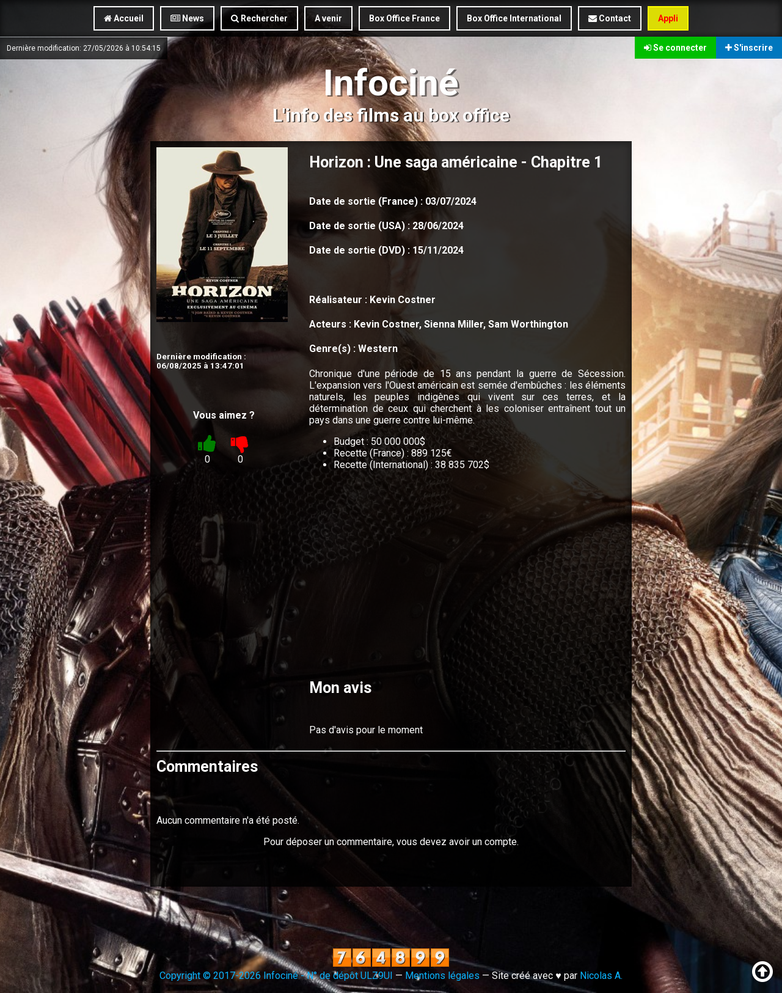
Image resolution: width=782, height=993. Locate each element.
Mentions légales (442, 975)
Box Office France (404, 18)
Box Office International (514, 18)
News (187, 18)
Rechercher (259, 18)
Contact (609, 18)
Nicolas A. (601, 975)
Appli (668, 18)
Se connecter (675, 48)
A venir (328, 18)
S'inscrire (749, 48)
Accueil (124, 18)
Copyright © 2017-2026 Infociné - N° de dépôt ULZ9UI (276, 975)
